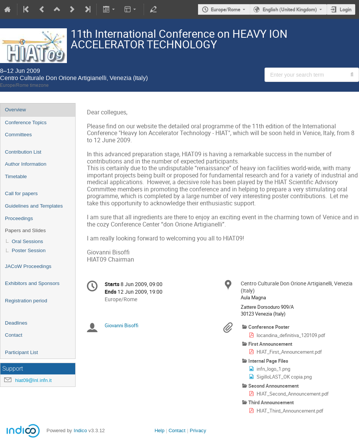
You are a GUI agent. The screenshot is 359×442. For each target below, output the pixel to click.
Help (159, 430)
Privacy (198, 430)
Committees (18, 134)
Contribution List (23, 152)
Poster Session (29, 250)
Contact (13, 335)
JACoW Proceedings (28, 266)
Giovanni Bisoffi (121, 325)
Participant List (21, 352)
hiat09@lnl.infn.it (33, 380)
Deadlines (16, 323)
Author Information (25, 164)
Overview (15, 109)
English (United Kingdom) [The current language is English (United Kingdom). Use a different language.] (290, 9)
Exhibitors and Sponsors (32, 283)
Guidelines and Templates (34, 206)
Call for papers (21, 193)
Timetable (16, 176)
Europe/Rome (225, 9)
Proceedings (19, 218)
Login (345, 9)
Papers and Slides (25, 230)
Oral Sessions (27, 241)
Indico (80, 430)
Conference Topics (25, 122)
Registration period (26, 300)
